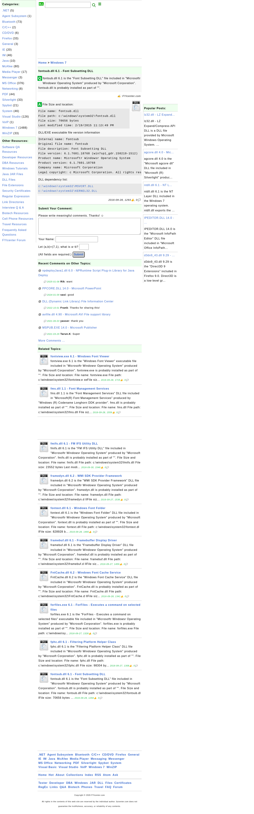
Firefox (7, 38)
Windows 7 (9, 127)
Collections (74, 778)
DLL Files (8, 179)
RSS (98, 778)
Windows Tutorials (15, 168)
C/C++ (6, 27)
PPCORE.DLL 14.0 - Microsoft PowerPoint (71, 291)
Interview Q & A (13, 207)
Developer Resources (17, 157)
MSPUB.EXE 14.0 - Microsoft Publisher (69, 331)
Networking (10, 88)
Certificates (123, 786)
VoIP (5, 122)
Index (89, 778)
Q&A (63, 790)
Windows (81, 786)
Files (109, 786)
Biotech (74, 790)
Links (54, 790)
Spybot (7, 105)
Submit (78, 257)
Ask (115, 778)
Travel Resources (14, 224)
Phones (87, 790)
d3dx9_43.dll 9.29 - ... (159, 255)
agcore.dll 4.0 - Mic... (159, 152)
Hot (51, 778)
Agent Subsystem (14, 16)
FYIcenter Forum (14, 240)
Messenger (10, 77)
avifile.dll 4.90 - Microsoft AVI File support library (76, 317)
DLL (100, 786)
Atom (107, 778)
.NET (5, 10)
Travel (98, 790)
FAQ (108, 790)
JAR (93, 786)
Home (42, 62)
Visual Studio (11, 116)
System (7, 111)
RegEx (43, 790)
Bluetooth (9, 21)
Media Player (11, 71)
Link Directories (13, 202)
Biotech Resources (15, 213)
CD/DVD (8, 32)
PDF (5, 94)
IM (4, 55)
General (7, 43)
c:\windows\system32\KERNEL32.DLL (67, 191)
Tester (43, 786)
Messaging (99, 762)
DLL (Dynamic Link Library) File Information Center (78, 304)
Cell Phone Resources (17, 218)
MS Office (9, 83)
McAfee (7, 66)
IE (3, 49)
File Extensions (13, 185)
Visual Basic (47, 770)
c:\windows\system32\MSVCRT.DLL (66, 186)
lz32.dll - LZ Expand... (159, 114)
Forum (118, 790)
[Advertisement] (18, 295)
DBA (69, 786)
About (60, 778)
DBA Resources (13, 162)
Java (5, 60)
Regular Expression (16, 196)
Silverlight (9, 99)
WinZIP (7, 133)
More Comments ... (51, 344)
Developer (56, 786)
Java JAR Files (12, 174)
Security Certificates (16, 190)
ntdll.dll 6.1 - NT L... (158, 185)
